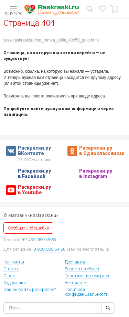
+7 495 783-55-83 (39, 239)
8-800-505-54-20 (49, 249)
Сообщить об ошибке (28, 228)
